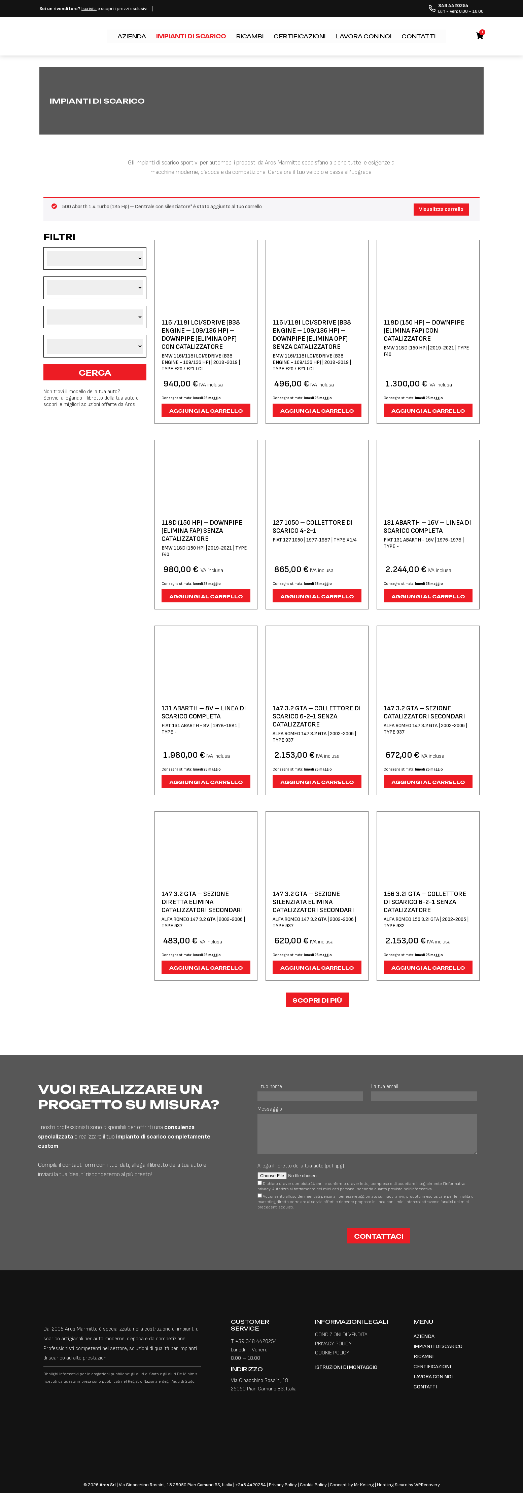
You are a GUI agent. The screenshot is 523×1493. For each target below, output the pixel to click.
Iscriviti (89, 8)
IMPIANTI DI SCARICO (191, 36)
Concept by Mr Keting (352, 1485)
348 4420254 (252, 1485)
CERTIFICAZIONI (299, 36)
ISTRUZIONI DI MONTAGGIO (346, 1367)
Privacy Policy (283, 1485)
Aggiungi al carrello (206, 411)
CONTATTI (418, 36)
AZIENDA (131, 36)
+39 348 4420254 (256, 1341)
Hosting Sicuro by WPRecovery (408, 1485)
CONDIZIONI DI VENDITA (341, 1335)
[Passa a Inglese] (447, 1426)
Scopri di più (317, 1000)
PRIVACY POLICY (333, 1344)
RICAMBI (250, 36)
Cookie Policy (313, 1485)
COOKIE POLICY (332, 1353)
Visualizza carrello (441, 209)
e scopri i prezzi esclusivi (93, 8)
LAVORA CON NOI (363, 36)
